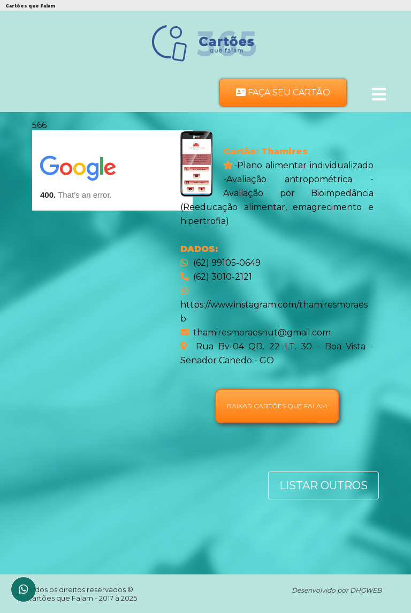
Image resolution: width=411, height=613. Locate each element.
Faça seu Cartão (283, 92)
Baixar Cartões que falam (277, 406)
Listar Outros (323, 485)
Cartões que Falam (61, 598)
